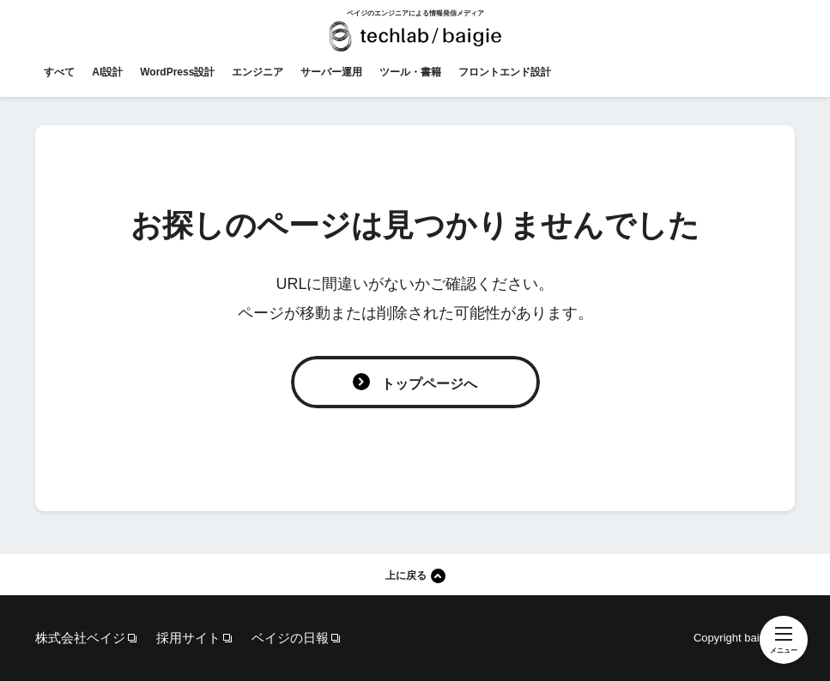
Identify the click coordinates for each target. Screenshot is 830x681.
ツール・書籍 (410, 72)
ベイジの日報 (290, 637)
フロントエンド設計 (504, 72)
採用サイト (188, 637)
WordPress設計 (177, 72)
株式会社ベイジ (80, 637)
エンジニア (257, 72)
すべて (59, 72)
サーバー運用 (331, 72)
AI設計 (107, 72)
